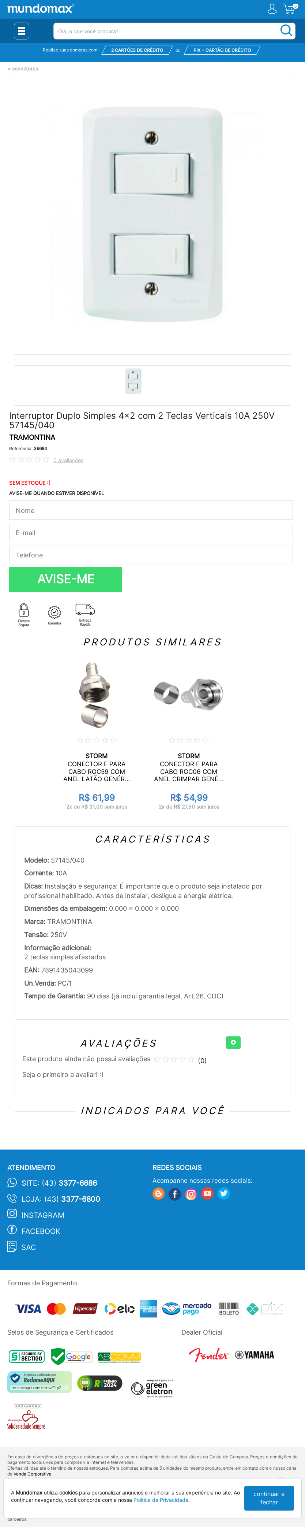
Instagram (43, 1215)
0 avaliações (68, 460)
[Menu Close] (21, 31)
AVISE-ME (65, 579)
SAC (28, 1247)
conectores (25, 69)
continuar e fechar (269, 1498)
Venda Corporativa (33, 1474)
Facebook (41, 1231)
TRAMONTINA (32, 437)
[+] (233, 1042)
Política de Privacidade (160, 1500)
